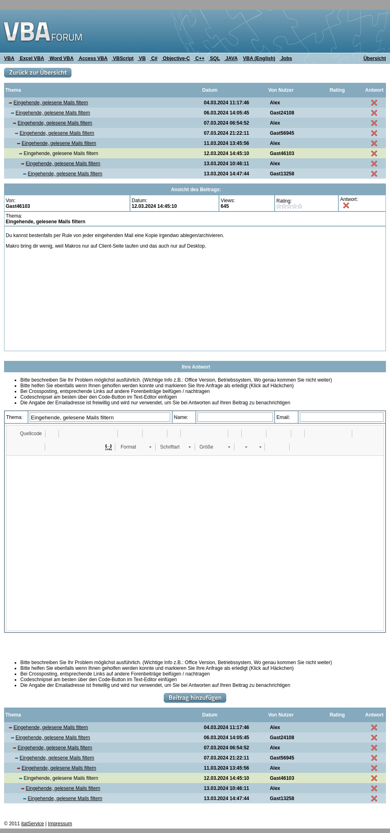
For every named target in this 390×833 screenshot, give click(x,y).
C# (154, 58)
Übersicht (375, 58)
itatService (32, 824)
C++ (199, 58)
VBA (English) (259, 58)
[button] (27, 433)
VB (142, 58)
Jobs (286, 58)
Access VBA (93, 58)
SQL (214, 58)
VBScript (123, 58)
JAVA (231, 58)
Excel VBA (31, 58)
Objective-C (175, 58)
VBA (9, 58)
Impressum (60, 824)
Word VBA (61, 58)
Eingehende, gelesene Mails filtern (50, 103)
